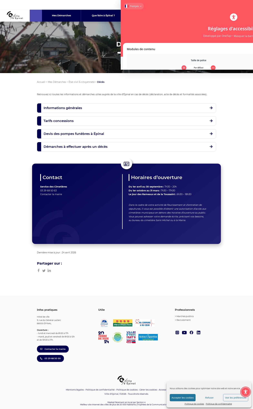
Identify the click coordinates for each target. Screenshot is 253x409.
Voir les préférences (235, 397)
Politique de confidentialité (219, 404)
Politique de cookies (194, 404)
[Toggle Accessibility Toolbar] (246, 374)
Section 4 (141, 402)
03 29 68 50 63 (48, 190)
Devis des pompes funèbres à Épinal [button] (74, 134)
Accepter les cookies (183, 397)
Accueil (41, 82)
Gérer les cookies (148, 390)
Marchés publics (185, 316)
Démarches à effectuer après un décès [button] (75, 147)
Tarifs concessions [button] (59, 121)
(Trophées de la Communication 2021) (155, 404)
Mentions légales (75, 389)
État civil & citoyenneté (82, 82)
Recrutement (184, 320)
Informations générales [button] (63, 108)
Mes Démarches (57, 82)
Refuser (209, 397)
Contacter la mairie (51, 194)
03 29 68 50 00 (50, 358)
